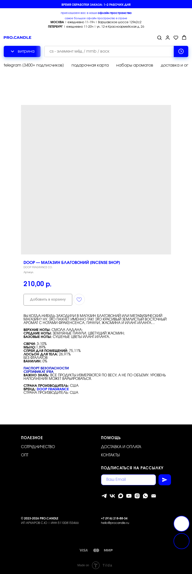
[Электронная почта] (153, 496)
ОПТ (24, 455)
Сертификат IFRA (39, 372)
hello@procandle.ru (115, 522)
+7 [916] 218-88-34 (114, 518)
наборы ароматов (134, 65)
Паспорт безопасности (46, 368)
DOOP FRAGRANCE (53, 389)
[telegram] (104, 496)
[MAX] (121, 496)
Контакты (110, 455)
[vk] (112, 496)
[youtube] (129, 496)
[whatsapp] (145, 496)
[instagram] (137, 496)
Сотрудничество (38, 447)
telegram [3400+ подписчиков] (34, 65)
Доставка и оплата (121, 447)
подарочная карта (90, 65)
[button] (159, 37)
